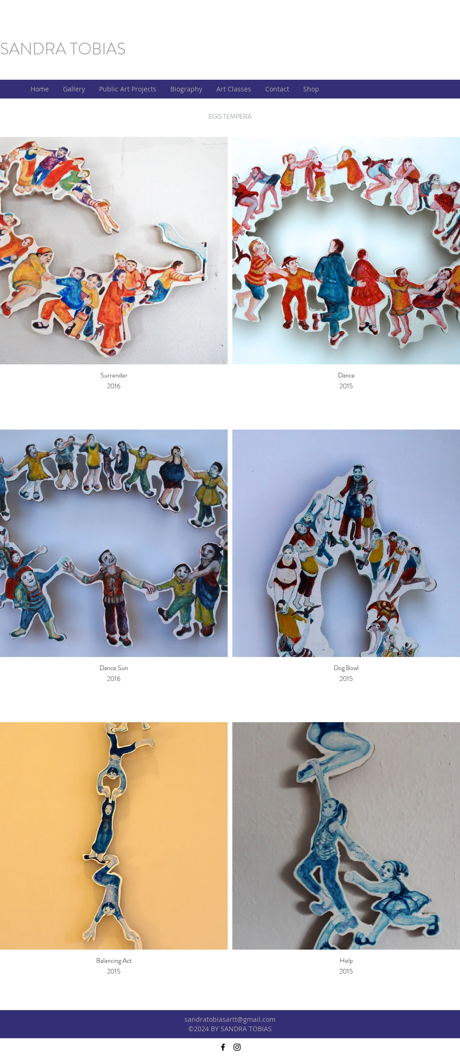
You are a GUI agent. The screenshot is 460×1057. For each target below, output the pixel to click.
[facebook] (223, 1047)
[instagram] (237, 1047)
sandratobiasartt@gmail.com (230, 1019)
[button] (74, 89)
